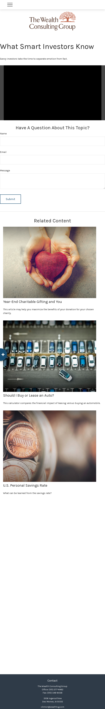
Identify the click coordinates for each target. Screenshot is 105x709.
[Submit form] (10, 199)
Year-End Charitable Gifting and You (32, 301)
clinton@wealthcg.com (52, 707)
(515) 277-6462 (56, 689)
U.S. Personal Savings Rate (25, 485)
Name (3, 133)
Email (3, 152)
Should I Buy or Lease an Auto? (28, 395)
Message (5, 170)
